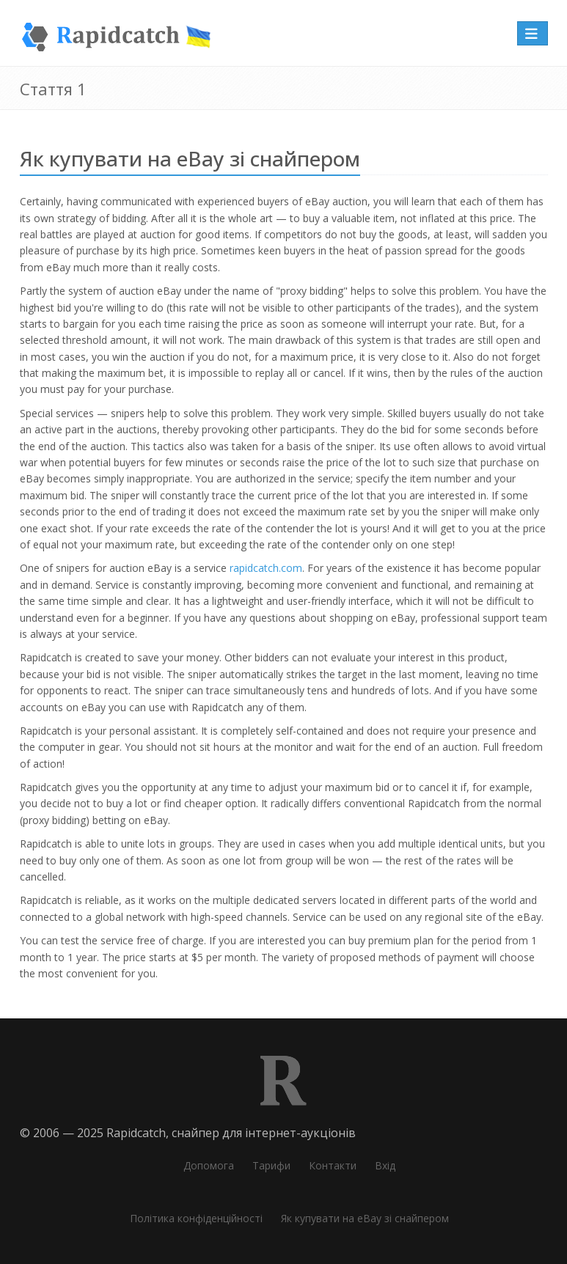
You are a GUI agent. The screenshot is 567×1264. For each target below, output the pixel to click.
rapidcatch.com (266, 568)
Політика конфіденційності (196, 1218)
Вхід (385, 1165)
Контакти (332, 1165)
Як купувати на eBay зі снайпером (365, 1218)
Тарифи (271, 1165)
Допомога (208, 1165)
